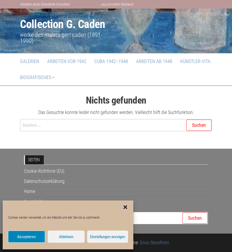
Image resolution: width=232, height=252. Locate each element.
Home (29, 191)
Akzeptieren (26, 236)
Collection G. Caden (62, 24)
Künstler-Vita (195, 61)
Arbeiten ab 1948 (154, 61)
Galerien (29, 61)
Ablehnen (66, 236)
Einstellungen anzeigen (107, 236)
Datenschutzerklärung (44, 181)
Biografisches (35, 77)
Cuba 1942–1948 (111, 61)
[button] (125, 207)
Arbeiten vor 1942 (66, 61)
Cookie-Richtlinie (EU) (44, 171)
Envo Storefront (154, 242)
